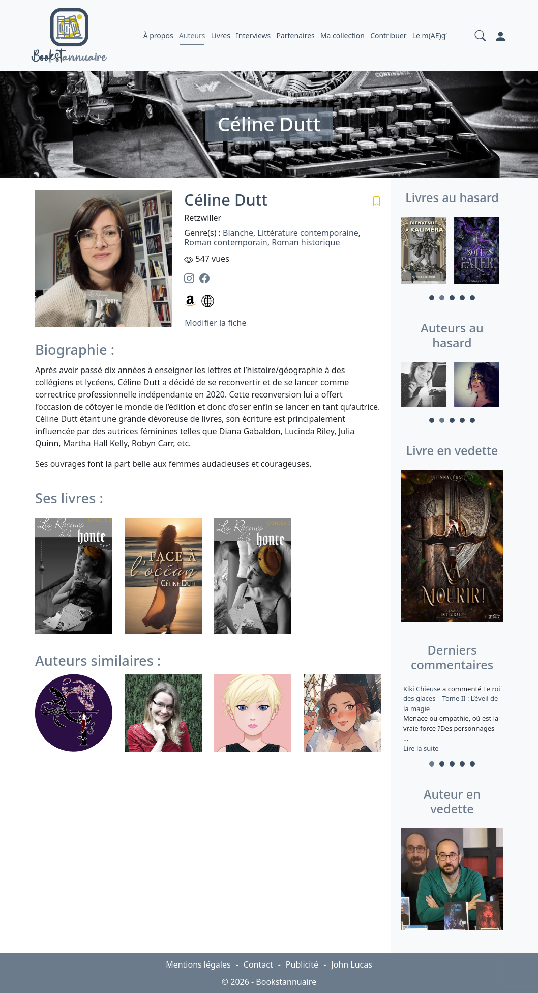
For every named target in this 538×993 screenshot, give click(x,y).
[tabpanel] (425, 252)
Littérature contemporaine (308, 232)
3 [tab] (452, 297)
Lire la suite (421, 748)
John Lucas (351, 964)
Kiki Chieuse (422, 688)
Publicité (302, 964)
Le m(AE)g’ (429, 35)
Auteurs (192, 35)
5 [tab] (472, 297)
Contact (258, 964)
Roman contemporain (225, 242)
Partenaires (295, 35)
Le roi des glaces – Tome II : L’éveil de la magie (451, 698)
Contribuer (388, 35)
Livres (220, 35)
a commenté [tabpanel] (452, 718)
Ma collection (342, 35)
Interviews (253, 35)
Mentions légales (198, 964)
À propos (158, 35)
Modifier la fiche (215, 322)
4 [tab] (462, 297)
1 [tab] (431, 297)
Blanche (238, 232)
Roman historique (306, 242)
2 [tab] (441, 297)
